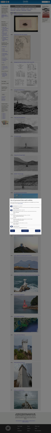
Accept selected (25, 230)
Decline (12, 230)
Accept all (37, 230)
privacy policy (20, 203)
